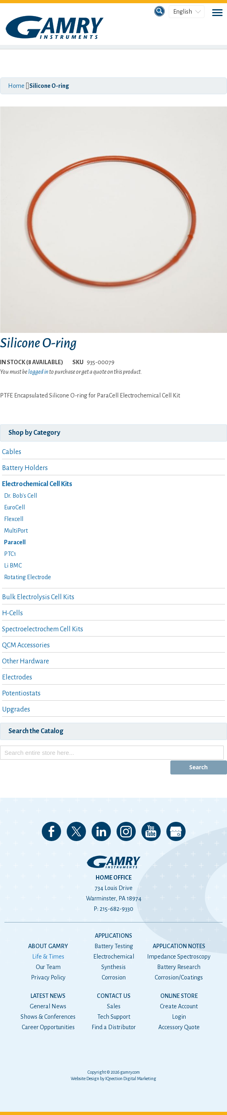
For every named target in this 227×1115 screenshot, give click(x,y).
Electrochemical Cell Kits (37, 484)
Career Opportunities (48, 1027)
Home (16, 86)
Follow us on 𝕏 (76, 831)
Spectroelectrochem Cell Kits (42, 629)
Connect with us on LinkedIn (101, 831)
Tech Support (113, 1017)
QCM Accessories (26, 645)
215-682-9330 (116, 909)
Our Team (48, 967)
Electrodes (17, 677)
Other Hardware (25, 661)
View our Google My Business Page (176, 831)
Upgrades (16, 709)
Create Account (179, 1006)
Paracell (15, 542)
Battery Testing (113, 946)
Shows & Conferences (48, 1017)
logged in (38, 372)
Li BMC (13, 565)
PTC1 (10, 554)
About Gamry (48, 946)
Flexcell (13, 519)
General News (48, 1006)
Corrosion (114, 977)
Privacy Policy (48, 977)
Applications (113, 936)
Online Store (179, 996)
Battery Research (178, 967)
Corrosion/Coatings (179, 977)
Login (179, 1017)
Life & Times (48, 956)
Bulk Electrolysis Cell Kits (38, 597)
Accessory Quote (179, 1027)
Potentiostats (21, 693)
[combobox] (112, 753)
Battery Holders (25, 468)
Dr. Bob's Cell (20, 496)
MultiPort (16, 530)
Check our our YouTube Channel (151, 831)
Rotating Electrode (27, 577)
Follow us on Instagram (126, 831)
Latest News (48, 996)
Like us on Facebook (51, 831)
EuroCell (14, 507)
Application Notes (179, 946)
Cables (11, 452)
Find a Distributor (114, 1027)
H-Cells (12, 613)
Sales (114, 1006)
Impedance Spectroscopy (179, 956)
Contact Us (114, 996)
